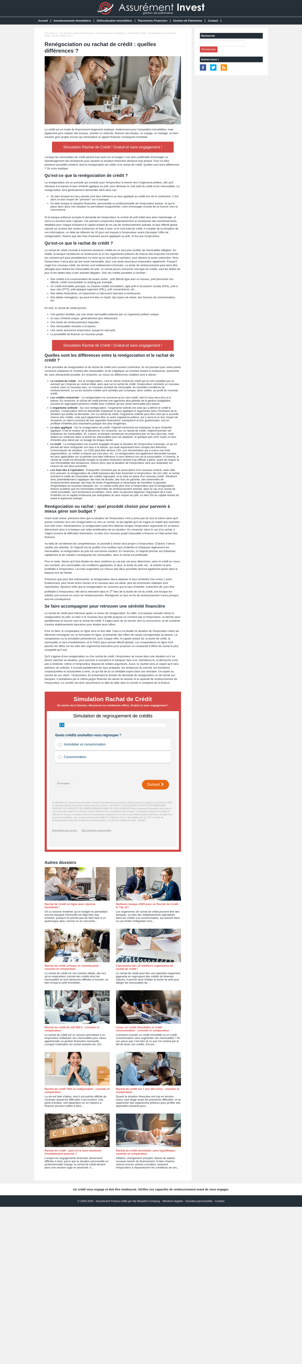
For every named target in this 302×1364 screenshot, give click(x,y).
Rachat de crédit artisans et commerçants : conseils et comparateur (72, 967)
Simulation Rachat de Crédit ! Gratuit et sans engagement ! (112, 147)
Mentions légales (173, 1201)
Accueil (43, 20)
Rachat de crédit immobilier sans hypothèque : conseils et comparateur (146, 1152)
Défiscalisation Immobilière (114, 20)
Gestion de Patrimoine (187, 20)
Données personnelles (198, 1201)
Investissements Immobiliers (72, 20)
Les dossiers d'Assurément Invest (76, 33)
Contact (213, 20)
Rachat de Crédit (137, 33)
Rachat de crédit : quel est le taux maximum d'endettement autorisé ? (73, 1152)
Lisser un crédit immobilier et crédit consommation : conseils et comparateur (142, 1029)
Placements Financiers (152, 20)
